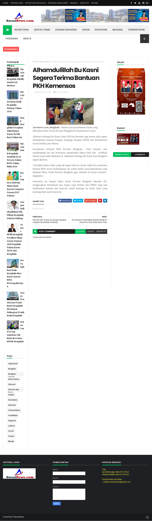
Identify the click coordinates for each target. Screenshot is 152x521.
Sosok (11, 431)
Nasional (118, 30)
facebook (101, 231)
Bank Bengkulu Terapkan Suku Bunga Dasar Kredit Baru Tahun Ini (15, 128)
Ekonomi (11, 384)
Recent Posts (122, 155)
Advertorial (22, 30)
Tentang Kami (16, 3)
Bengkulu (12, 369)
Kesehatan (101, 30)
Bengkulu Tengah (12, 374)
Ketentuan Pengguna (35, 3)
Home (5, 3)
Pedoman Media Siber (58, 3)
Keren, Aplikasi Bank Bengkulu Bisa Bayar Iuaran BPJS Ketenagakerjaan (15, 273)
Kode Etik (84, 3)
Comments (140, 155)
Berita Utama (42, 30)
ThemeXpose (18, 517)
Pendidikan (12, 38)
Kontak (94, 3)
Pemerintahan (136, 30)
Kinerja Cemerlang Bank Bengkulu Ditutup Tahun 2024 (15, 102)
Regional (12, 421)
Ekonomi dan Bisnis (66, 30)
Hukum (86, 30)
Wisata (27, 38)
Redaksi (74, 3)
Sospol (11, 436)
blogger (80, 231)
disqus (90, 231)
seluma (11, 426)
